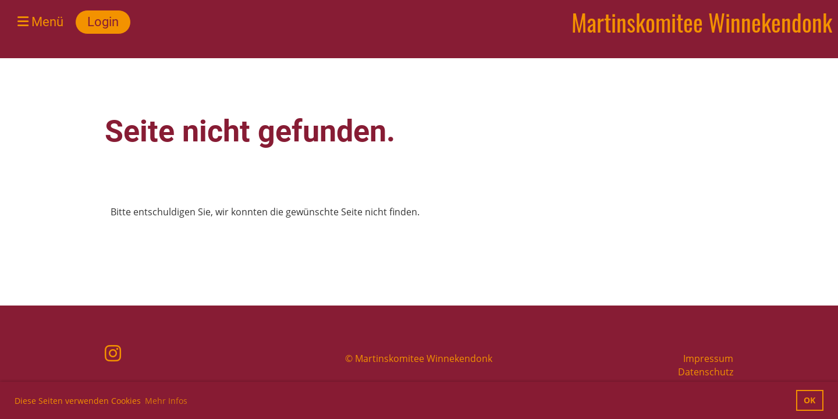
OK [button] (809, 400)
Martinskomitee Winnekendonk (701, 22)
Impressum (708, 358)
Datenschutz (705, 371)
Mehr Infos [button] (166, 400)
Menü (40, 22)
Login (103, 22)
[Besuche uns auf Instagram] (113, 352)
